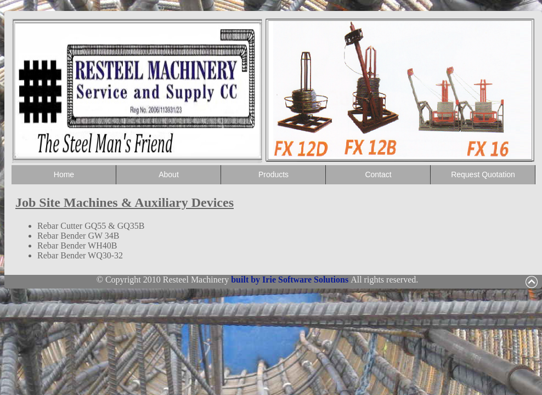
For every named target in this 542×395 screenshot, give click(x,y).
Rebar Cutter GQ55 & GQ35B (91, 225)
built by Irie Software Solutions (291, 279)
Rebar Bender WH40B (77, 245)
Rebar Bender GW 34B (78, 235)
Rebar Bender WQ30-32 (80, 255)
